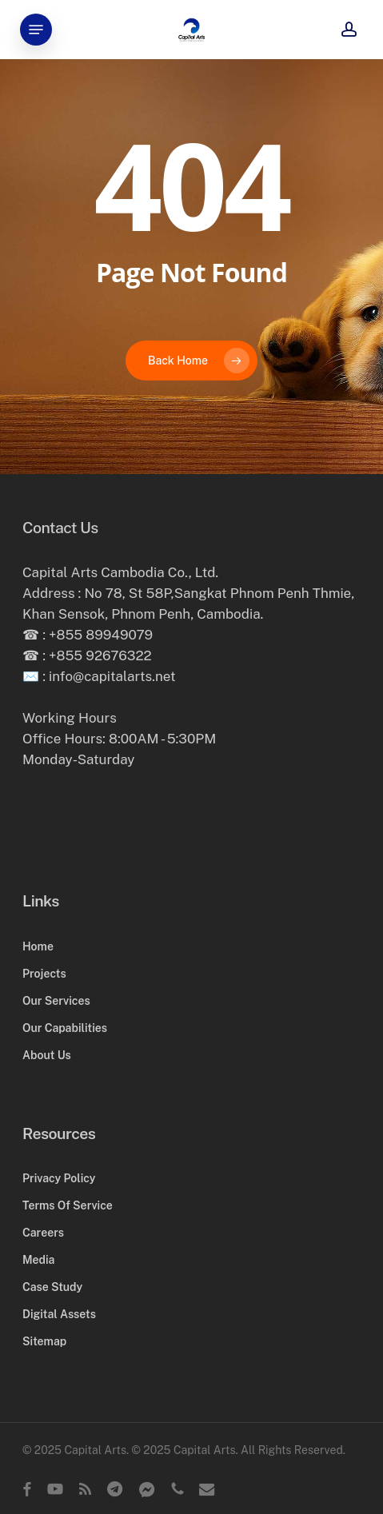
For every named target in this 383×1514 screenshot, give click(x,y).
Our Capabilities (64, 1028)
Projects (44, 973)
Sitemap (44, 1341)
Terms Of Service (67, 1205)
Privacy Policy (58, 1178)
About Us (46, 1055)
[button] (36, 30)
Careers (43, 1232)
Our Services (56, 1000)
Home (38, 946)
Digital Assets (59, 1314)
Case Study (52, 1287)
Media (38, 1259)
